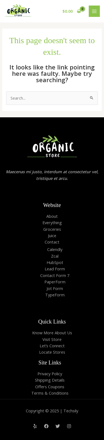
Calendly (54, 249)
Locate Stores (52, 352)
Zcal (55, 256)
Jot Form (55, 288)
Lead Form (55, 268)
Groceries (52, 229)
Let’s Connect (52, 345)
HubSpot (55, 262)
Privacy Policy (49, 373)
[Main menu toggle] (94, 11)
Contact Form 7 (54, 275)
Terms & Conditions (50, 393)
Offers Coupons (49, 386)
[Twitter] (57, 426)
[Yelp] (35, 426)
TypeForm (55, 294)
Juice (52, 235)
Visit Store (52, 339)
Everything (52, 222)
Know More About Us (52, 332)
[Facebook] (46, 426)
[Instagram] (69, 426)
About (52, 216)
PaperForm (54, 281)
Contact (52, 242)
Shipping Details (50, 380)
